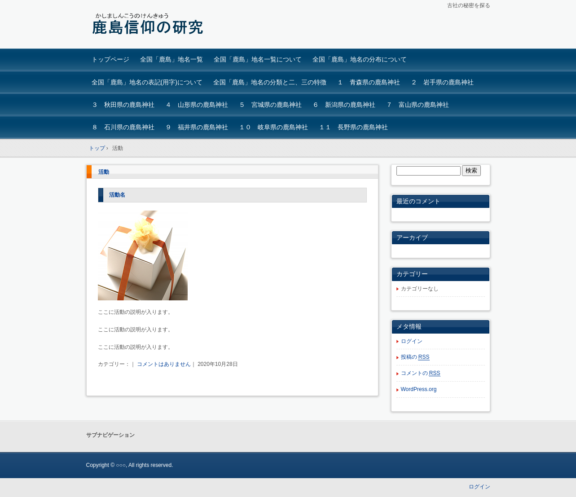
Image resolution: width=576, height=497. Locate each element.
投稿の (415, 357)
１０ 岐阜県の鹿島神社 (273, 127)
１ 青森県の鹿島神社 (368, 82)
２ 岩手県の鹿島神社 (442, 82)
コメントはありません (164, 364)
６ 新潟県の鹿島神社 (343, 104)
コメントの (420, 373)
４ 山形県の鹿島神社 (196, 104)
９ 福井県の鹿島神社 (196, 127)
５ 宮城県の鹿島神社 (270, 104)
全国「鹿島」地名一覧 (171, 59)
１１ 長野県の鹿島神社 (353, 127)
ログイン (411, 341)
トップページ (110, 59)
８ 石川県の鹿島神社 (123, 127)
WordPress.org (419, 389)
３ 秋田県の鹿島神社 (123, 104)
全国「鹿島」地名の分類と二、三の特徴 (269, 82)
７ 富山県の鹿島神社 (417, 104)
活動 (103, 172)
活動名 (117, 195)
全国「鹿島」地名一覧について (258, 59)
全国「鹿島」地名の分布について (359, 59)
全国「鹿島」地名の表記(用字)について (147, 82)
